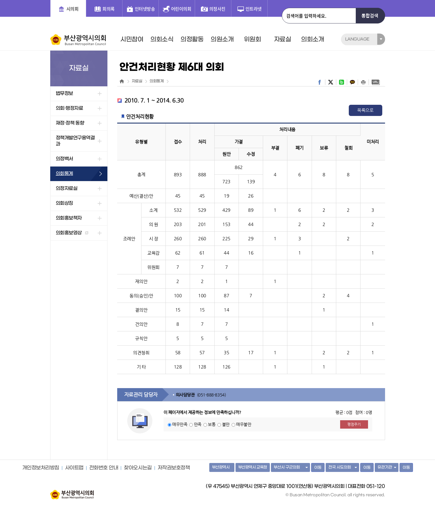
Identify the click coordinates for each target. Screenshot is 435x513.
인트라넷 (254, 8)
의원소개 (222, 39)
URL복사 (376, 82)
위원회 (252, 39)
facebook (319, 82)
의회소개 (312, 39)
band (341, 82)
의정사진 (217, 8)
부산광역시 (221, 467)
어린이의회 (181, 8)
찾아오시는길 (138, 468)
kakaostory (352, 82)
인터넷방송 (145, 8)
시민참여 (131, 39)
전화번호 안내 (103, 468)
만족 (197, 424)
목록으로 (365, 110)
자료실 (282, 39)
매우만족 (179, 424)
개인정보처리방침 (40, 468)
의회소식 (161, 39)
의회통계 (157, 81)
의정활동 (192, 39)
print (363, 82)
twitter (330, 82)
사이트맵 (74, 468)
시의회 (72, 8)
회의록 (108, 8)
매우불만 (243, 424)
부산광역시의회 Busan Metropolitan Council (78, 40)
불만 (226, 424)
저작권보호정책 (174, 468)
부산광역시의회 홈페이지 (72, 491)
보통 (211, 424)
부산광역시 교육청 (252, 467)
